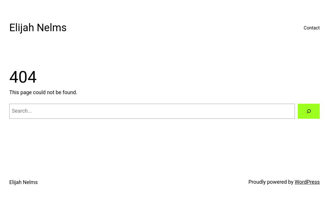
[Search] (309, 111)
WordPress (307, 182)
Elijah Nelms (38, 28)
